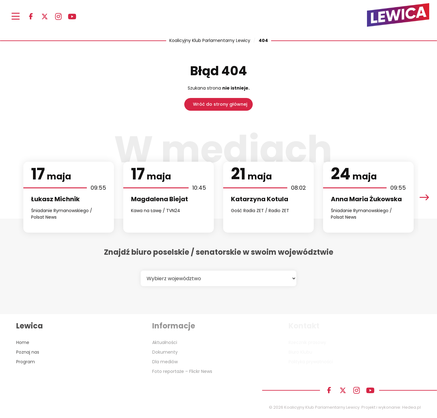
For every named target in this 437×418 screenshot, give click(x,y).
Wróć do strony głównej (220, 104)
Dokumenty (165, 352)
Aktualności (164, 342)
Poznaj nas (27, 352)
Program (25, 362)
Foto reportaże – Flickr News (182, 371)
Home (22, 342)
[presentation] (424, 197)
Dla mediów (165, 362)
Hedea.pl (411, 407)
